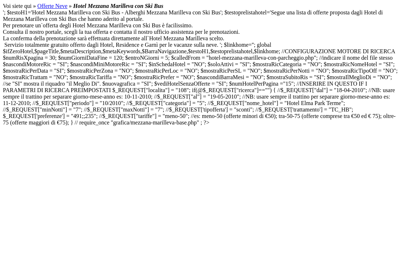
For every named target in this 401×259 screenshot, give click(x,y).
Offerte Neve (52, 6)
